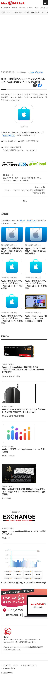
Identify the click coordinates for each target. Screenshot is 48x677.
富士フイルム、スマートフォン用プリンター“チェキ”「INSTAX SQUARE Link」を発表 (22, 177)
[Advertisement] (24, 40)
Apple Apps (18, 12)
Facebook (7, 7)
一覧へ (24, 201)
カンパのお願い (9, 668)
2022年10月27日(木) (7, 72)
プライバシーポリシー (11, 665)
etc (10, 12)
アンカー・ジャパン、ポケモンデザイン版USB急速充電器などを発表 (25, 190)
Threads (14, 7)
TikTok (36, 7)
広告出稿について (30, 665)
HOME (3, 12)
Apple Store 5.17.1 (9, 135)
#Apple (32, 72)
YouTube (29, 7)
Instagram (22, 7)
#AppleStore (39, 72)
